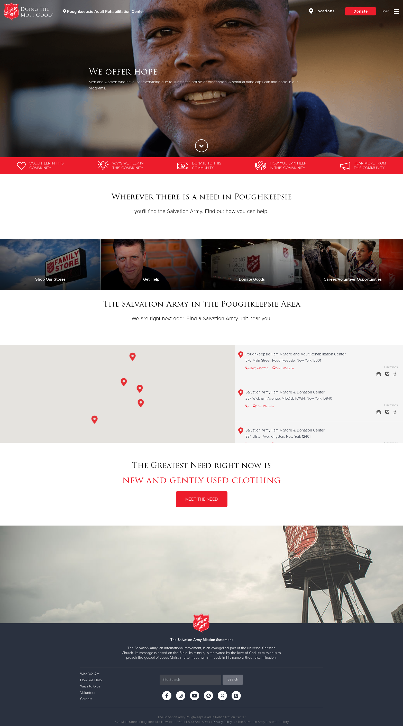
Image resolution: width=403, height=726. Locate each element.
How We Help (91, 680)
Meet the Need (201, 499)
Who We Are (90, 674)
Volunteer (87, 693)
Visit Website (283, 368)
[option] (201, 78)
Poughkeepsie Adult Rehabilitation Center (103, 11)
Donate (360, 11)
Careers (86, 699)
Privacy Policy (222, 722)
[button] (139, 390)
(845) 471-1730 (256, 368)
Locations (322, 11)
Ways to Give (90, 686)
